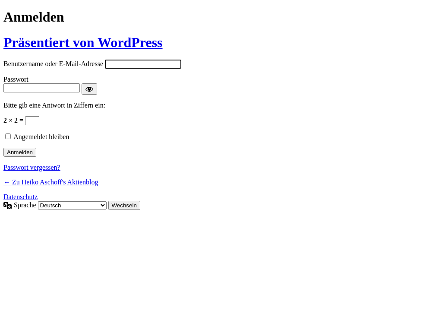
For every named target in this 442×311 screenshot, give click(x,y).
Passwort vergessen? (31, 167)
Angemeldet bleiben (41, 136)
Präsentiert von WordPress (83, 42)
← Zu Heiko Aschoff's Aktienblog (50, 182)
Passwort (15, 79)
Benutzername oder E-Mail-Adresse (53, 63)
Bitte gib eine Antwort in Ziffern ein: (54, 105)
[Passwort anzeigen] (89, 89)
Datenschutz (20, 196)
